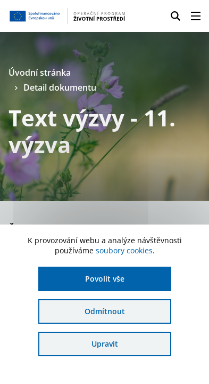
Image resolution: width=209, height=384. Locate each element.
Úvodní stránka (40, 72)
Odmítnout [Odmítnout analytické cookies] (105, 311)
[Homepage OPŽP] (67, 16)
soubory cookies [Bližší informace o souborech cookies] (124, 250)
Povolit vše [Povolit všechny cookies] (104, 279)
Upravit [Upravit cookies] (104, 344)
